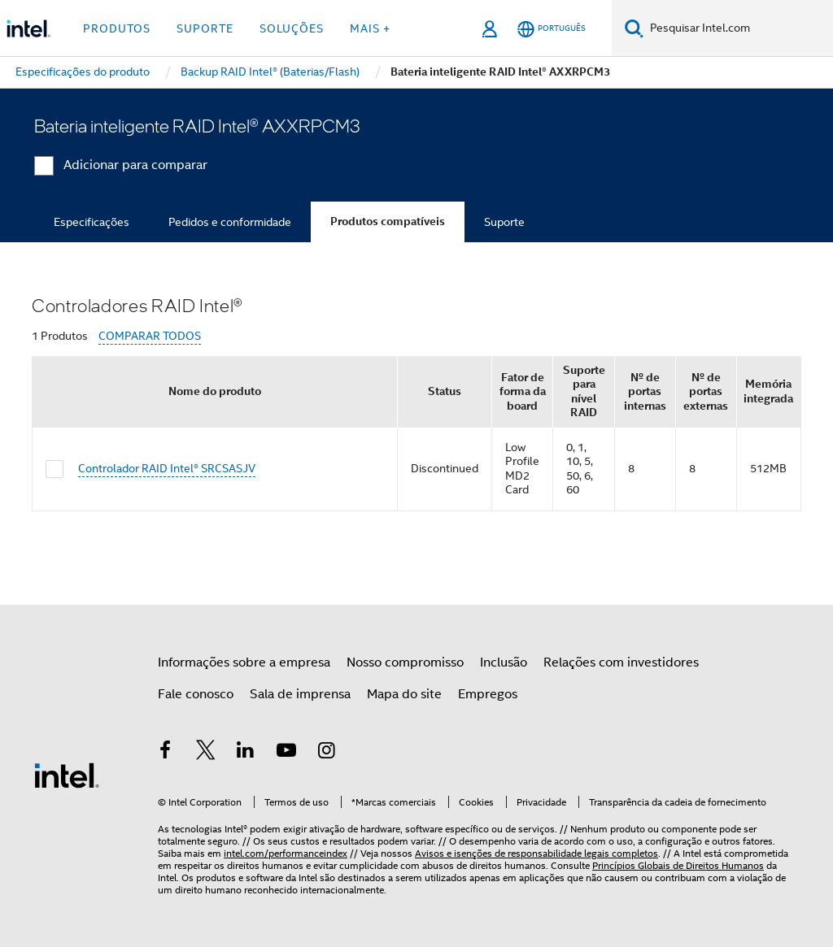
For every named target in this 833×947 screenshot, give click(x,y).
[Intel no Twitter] (206, 752)
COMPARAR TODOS (149, 336)
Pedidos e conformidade (229, 222)
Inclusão (503, 662)
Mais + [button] (370, 28)
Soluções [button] (291, 28)
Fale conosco (195, 694)
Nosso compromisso (405, 662)
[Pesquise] (634, 28)
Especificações (91, 222)
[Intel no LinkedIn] (245, 752)
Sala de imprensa (300, 694)
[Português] (551, 29)
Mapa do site (404, 694)
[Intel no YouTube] (286, 752)
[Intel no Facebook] (165, 752)
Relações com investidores (621, 662)
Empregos (487, 694)
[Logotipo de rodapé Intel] (66, 775)
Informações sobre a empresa (244, 662)
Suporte (504, 222)
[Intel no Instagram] (326, 752)
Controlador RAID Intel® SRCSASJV (166, 468)
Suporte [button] (205, 28)
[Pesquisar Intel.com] (738, 28)
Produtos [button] (116, 28)
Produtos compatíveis (387, 221)
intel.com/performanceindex (285, 853)
